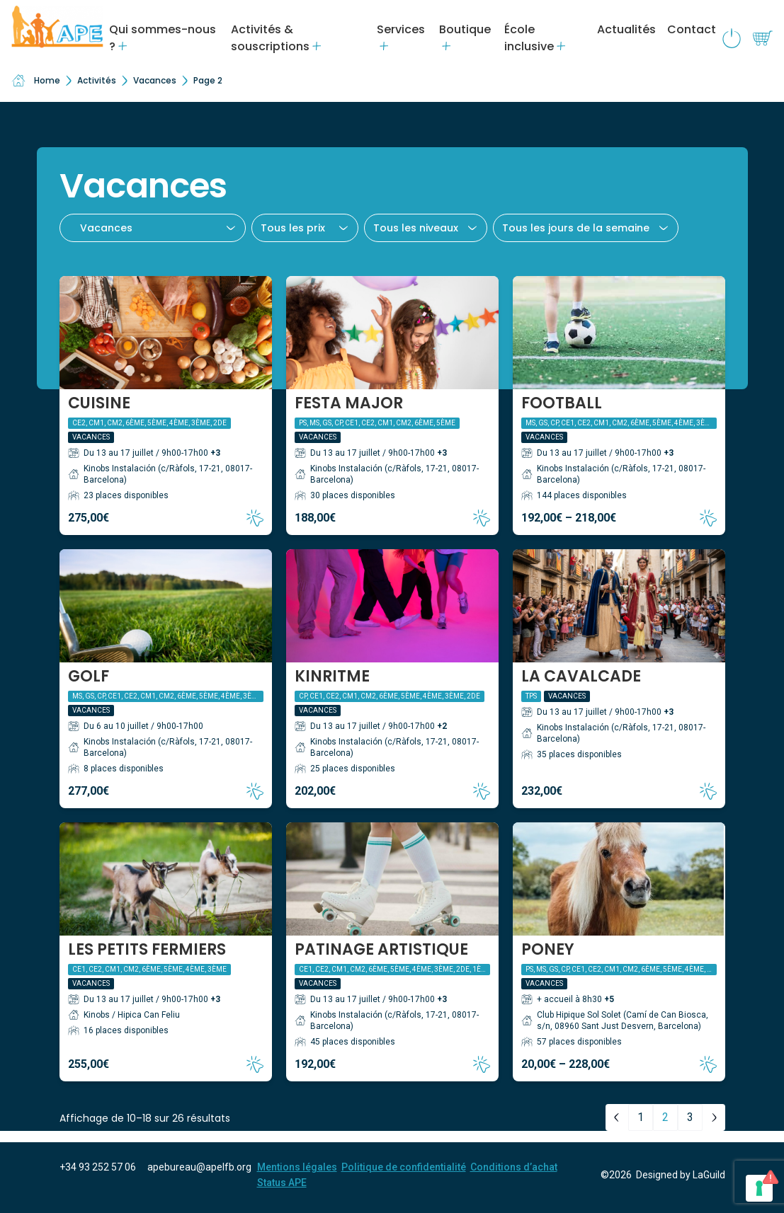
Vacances (154, 80)
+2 (442, 726)
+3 (215, 453)
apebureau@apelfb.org (199, 1167)
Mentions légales (297, 1167)
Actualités (626, 29)
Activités (96, 80)
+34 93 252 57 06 (97, 1167)
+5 (609, 999)
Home (35, 81)
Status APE (282, 1182)
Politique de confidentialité (403, 1167)
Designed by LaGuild (680, 1174)
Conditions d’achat (513, 1167)
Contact (691, 29)
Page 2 (207, 80)
